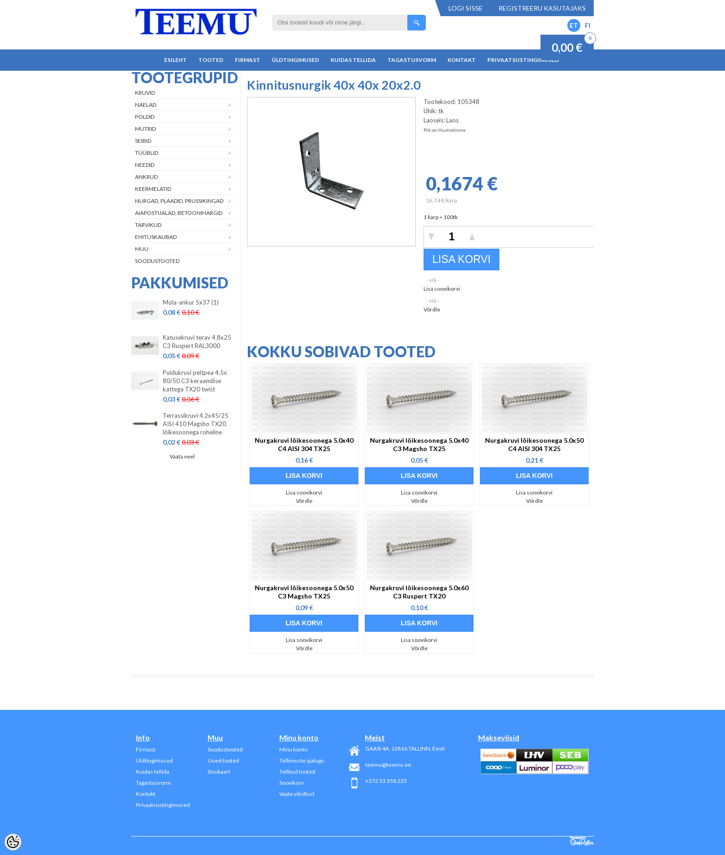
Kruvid (145, 92)
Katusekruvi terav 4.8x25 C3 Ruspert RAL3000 (197, 341)
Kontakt (462, 59)
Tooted (210, 59)
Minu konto (293, 749)
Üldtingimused (295, 59)
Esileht (175, 59)
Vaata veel (182, 456)
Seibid (143, 140)
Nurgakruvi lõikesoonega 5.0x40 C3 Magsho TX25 (419, 444)
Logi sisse (466, 8)
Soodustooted (157, 260)
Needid (144, 164)
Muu (141, 248)
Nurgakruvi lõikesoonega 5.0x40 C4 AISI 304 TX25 (304, 444)
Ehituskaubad (156, 236)
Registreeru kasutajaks (542, 8)
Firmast (247, 59)
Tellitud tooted (297, 771)
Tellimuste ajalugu (301, 760)
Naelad (145, 104)
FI (587, 25)
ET (574, 25)
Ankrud (146, 176)
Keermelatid (153, 188)
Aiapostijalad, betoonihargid (178, 212)
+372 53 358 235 (386, 780)
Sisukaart (219, 771)
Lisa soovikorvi (442, 288)
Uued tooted (223, 760)
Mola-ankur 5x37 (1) (191, 302)
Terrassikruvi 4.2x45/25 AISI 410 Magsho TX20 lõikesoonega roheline (195, 424)
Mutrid (145, 128)
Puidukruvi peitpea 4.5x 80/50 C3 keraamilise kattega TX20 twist (195, 381)
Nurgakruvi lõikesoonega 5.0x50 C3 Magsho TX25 (304, 592)
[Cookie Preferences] (13, 842)
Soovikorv (291, 782)
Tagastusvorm (411, 59)
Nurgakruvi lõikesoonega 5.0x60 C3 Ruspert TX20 (419, 592)
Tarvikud (148, 224)
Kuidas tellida (353, 59)
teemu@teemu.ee (388, 764)
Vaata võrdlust (296, 793)
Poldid (144, 116)
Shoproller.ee (582, 841)
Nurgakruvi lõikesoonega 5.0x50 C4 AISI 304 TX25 (534, 444)
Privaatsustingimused (523, 59)
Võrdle (432, 309)
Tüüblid (146, 152)
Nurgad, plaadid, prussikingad (179, 200)
